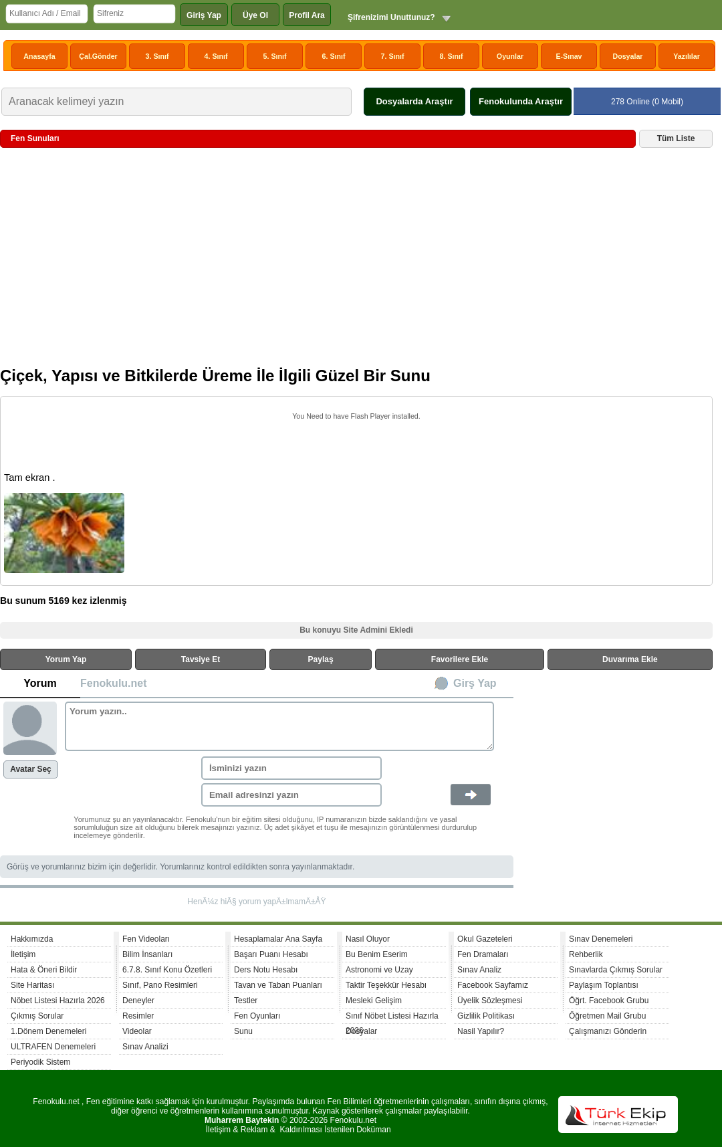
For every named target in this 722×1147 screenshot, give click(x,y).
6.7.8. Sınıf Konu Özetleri (167, 969)
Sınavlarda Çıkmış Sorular (616, 969)
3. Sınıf (157, 56)
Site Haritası (32, 985)
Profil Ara (307, 15)
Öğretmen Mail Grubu (607, 1016)
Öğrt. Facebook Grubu (608, 1000)
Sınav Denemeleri (600, 939)
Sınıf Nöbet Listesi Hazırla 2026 (392, 1017)
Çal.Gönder (98, 56)
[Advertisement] (356, 262)
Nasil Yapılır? (480, 1031)
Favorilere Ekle (459, 659)
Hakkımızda (32, 939)
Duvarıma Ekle (630, 659)
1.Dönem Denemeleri (48, 1031)
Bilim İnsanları (147, 954)
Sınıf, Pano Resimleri (160, 985)
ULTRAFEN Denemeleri (53, 1046)
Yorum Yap (66, 659)
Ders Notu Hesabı (265, 969)
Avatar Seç (30, 769)
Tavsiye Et (200, 659)
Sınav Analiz (479, 969)
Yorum (39, 683)
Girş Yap (475, 683)
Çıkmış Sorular (37, 1016)
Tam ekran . (29, 477)
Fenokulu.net (113, 683)
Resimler (138, 1016)
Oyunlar (510, 56)
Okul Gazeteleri (485, 939)
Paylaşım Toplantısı (603, 985)
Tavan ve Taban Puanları (278, 985)
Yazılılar (686, 56)
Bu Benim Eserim (377, 954)
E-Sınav (569, 56)
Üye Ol (255, 15)
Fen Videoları (146, 939)
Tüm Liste (676, 138)
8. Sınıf (451, 56)
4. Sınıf (216, 56)
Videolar (137, 1031)
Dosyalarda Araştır (414, 101)
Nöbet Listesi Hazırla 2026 (58, 1000)
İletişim (23, 954)
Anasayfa (39, 56)
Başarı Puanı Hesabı (271, 954)
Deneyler (138, 1000)
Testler (245, 1000)
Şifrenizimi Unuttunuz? (391, 17)
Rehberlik (586, 954)
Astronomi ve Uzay (379, 969)
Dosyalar (627, 56)
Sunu (243, 1031)
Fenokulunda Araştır (521, 101)
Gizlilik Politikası (486, 1016)
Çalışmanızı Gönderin (607, 1031)
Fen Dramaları (483, 954)
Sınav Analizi (145, 1046)
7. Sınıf (392, 56)
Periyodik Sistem (40, 1062)
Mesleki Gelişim (374, 1000)
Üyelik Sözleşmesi (489, 1000)
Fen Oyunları (257, 1016)
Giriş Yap (204, 15)
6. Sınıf (334, 56)
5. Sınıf (275, 56)
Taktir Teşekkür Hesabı (386, 985)
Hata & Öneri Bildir (44, 969)
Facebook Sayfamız (492, 985)
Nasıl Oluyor (368, 939)
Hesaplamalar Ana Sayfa (278, 939)
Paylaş (321, 659)
